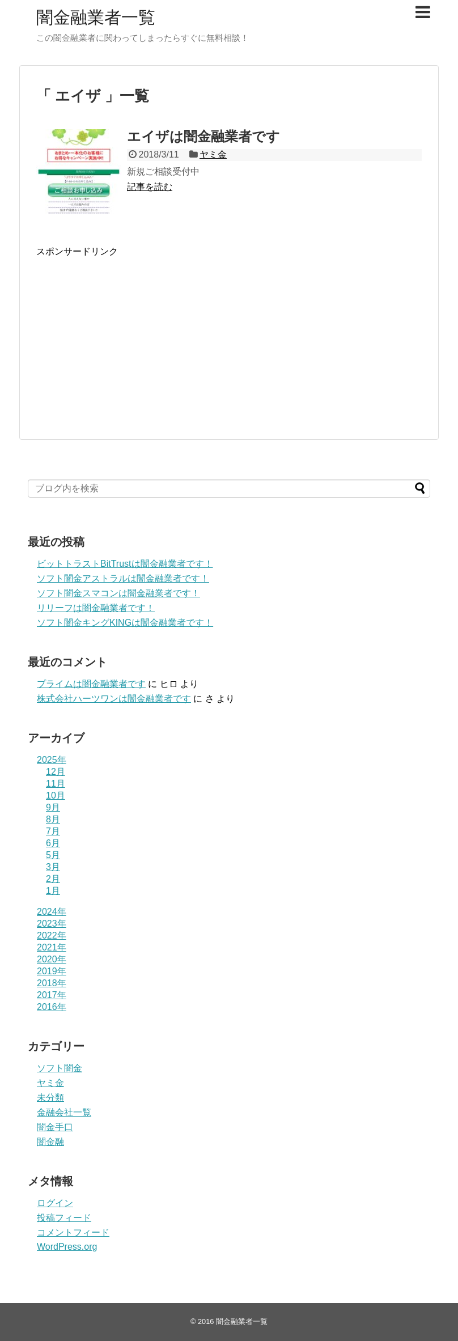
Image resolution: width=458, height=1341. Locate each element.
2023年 (51, 923)
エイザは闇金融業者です (203, 136)
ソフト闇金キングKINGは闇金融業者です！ (125, 622)
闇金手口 (55, 1127)
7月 (53, 831)
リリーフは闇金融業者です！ (96, 608)
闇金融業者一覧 (95, 17)
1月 (53, 891)
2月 (53, 879)
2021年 (51, 947)
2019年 (51, 971)
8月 (53, 819)
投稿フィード (64, 1218)
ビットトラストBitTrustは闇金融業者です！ (125, 563)
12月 (55, 771)
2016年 (51, 1007)
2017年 (51, 995)
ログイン (55, 1203)
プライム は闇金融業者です (91, 684)
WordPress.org (67, 1246)
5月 (53, 855)
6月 (53, 843)
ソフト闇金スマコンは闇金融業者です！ (118, 593)
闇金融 (50, 1142)
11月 (55, 783)
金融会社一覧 (64, 1112)
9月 (53, 807)
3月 (53, 867)
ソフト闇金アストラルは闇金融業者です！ (123, 578)
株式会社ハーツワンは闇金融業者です (114, 698)
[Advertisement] (131, 346)
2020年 (51, 959)
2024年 (51, 911)
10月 (55, 795)
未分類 (50, 1097)
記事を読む (149, 187)
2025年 (51, 760)
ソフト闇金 (59, 1068)
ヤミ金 (213, 154)
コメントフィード (73, 1232)
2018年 (51, 983)
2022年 (51, 935)
